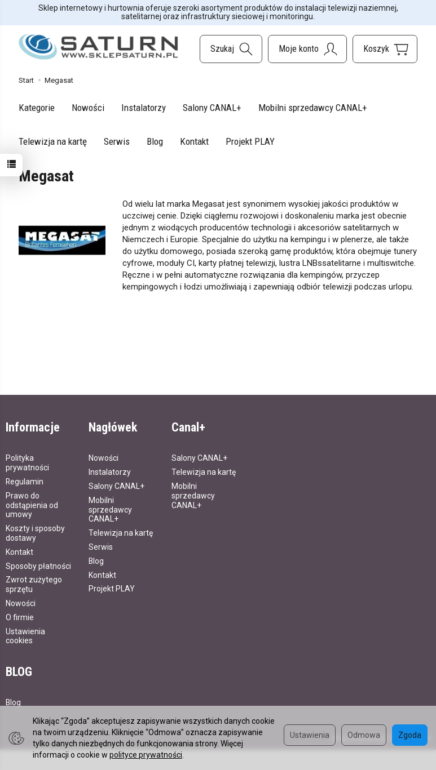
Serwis (117, 141)
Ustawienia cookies (25, 635)
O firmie (20, 616)
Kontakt (194, 141)
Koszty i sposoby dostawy (35, 532)
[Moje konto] (307, 49)
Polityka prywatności (27, 462)
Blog (155, 141)
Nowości (88, 107)
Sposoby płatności (38, 565)
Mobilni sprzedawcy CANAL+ (312, 107)
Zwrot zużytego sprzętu (34, 584)
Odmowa (363, 735)
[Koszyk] (385, 49)
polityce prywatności (145, 754)
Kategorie (37, 107)
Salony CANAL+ (212, 107)
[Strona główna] (98, 47)
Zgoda (409, 735)
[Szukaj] (231, 49)
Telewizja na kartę (53, 141)
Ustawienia (309, 735)
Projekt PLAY (250, 141)
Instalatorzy (143, 107)
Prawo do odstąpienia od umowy (32, 505)
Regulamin (24, 481)
